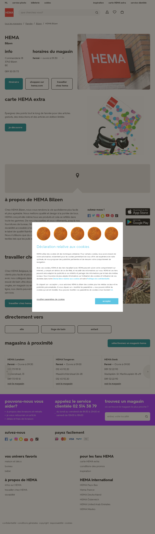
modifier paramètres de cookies (51, 299)
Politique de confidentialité (98, 279)
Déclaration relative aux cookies (66, 279)
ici (112, 290)
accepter (107, 301)
